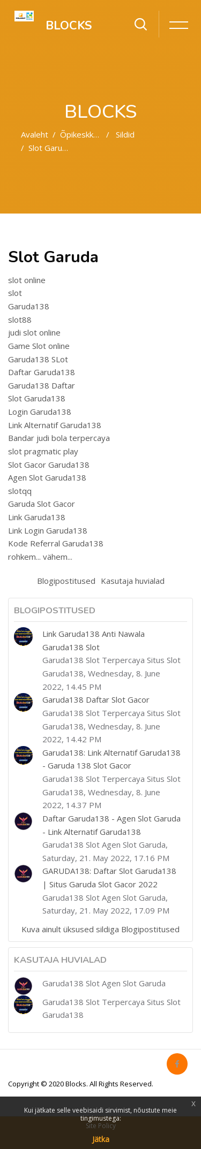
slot (15, 292)
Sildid (125, 134)
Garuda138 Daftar (41, 385)
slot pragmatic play (43, 451)
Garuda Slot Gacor (41, 503)
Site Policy (101, 1125)
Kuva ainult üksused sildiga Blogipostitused (100, 929)
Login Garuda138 (39, 411)
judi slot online (34, 332)
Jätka (100, 1139)
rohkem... (24, 556)
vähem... (57, 556)
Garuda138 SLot (38, 359)
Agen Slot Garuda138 (47, 477)
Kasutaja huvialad (133, 580)
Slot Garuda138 (36, 398)
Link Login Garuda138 (47, 530)
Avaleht (34, 134)
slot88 (20, 319)
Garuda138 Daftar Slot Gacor (96, 699)
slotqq (20, 490)
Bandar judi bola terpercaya (59, 437)
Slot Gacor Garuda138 (49, 464)
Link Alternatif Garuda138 (54, 425)
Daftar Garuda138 (41, 372)
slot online (27, 280)
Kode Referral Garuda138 (55, 543)
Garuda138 (28, 306)
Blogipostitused (66, 580)
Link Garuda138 (36, 517)
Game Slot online (39, 345)
